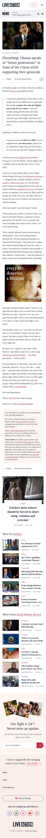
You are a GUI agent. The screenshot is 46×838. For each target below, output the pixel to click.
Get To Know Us (23, 788)
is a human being (19, 387)
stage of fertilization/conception (30, 176)
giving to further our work (25, 422)
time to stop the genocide (23, 404)
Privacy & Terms (31, 831)
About (23, 773)
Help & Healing (23, 798)
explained (22, 158)
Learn (23, 780)
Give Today (34, 763)
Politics (7, 79)
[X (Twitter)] (38, 14)
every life (12, 398)
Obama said (15, 91)
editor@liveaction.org (18, 431)
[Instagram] (42, 14)
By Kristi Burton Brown (23, 79)
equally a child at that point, (13, 183)
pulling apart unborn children (13, 355)
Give (34, 5)
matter (29, 398)
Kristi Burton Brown (29, 614)
